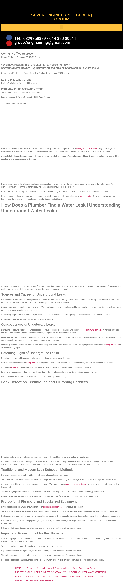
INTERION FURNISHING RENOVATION (32, 577)
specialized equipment (52, 507)
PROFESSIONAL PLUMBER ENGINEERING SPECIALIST (40, 573)
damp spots (31, 363)
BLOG (101, 577)
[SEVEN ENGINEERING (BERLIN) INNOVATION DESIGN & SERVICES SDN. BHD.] (61, 127)
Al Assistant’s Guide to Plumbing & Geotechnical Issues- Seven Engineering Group (60, 569)
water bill (15, 368)
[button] (61, 27)
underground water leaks (86, 149)
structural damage (94, 330)
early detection (112, 345)
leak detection (86, 197)
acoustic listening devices (76, 485)
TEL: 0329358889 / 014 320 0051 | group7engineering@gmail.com (45, 40)
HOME (18, 569)
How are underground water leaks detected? (34, 581)
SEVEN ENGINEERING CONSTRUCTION (87, 573)
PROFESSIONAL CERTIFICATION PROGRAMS (74, 577)
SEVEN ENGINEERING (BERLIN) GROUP (61, 17)
